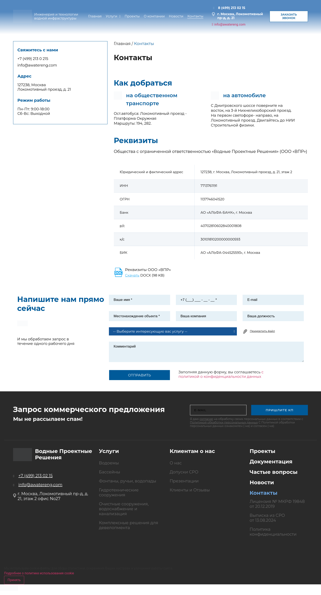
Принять (14, 583)
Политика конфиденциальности (273, 535)
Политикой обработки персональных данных (224, 425)
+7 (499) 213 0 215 (32, 58)
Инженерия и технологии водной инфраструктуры (56, 16)
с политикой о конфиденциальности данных (221, 377)
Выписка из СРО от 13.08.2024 (267, 521)
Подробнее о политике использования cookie (39, 576)
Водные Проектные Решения (63, 457)
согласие (206, 422)
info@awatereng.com (37, 65)
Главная (122, 43)
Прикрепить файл (262, 333)
